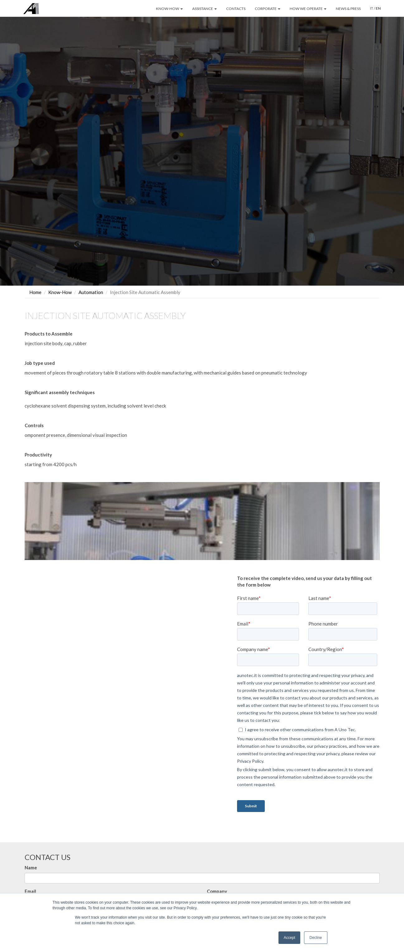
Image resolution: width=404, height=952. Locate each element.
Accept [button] (289, 937)
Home (35, 292)
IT (371, 8)
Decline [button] (315, 937)
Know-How (60, 292)
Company (217, 891)
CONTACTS (235, 8)
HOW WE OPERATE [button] (308, 8)
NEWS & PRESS (348, 8)
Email (30, 891)
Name (31, 867)
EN (378, 8)
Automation (90, 292)
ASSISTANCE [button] (204, 8)
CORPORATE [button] (267, 8)
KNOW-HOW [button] (169, 8)
